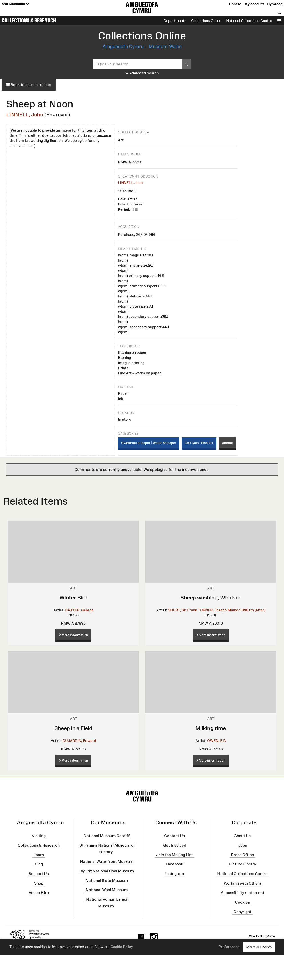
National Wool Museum (107, 890)
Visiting (39, 836)
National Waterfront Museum (106, 861)
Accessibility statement (242, 892)
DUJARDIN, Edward (79, 741)
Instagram (174, 873)
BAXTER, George (79, 610)
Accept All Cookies (259, 947)
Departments (175, 21)
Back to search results (28, 84)
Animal (227, 443)
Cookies (242, 902)
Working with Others (242, 883)
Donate (235, 4)
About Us (242, 836)
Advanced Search (142, 73)
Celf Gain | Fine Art (199, 443)
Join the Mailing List (174, 854)
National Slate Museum (106, 880)
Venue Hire (39, 892)
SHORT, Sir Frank (182, 610)
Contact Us (174, 836)
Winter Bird (73, 598)
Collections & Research (29, 20)
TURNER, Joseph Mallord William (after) (231, 610)
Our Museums (15, 4)
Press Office (242, 854)
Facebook (174, 864)
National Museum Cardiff (106, 836)
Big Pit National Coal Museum (106, 871)
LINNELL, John (24, 114)
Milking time (210, 728)
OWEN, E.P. (216, 741)
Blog (39, 864)
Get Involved (174, 845)
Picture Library (242, 864)
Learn (39, 854)
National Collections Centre (249, 21)
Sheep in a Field (73, 728)
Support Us (39, 873)
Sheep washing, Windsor (211, 598)
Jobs (242, 845)
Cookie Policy (122, 947)
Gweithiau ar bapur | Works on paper (148, 443)
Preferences (229, 947)
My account (254, 4)
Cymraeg (274, 4)
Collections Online (206, 21)
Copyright (242, 911)
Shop (38, 883)
